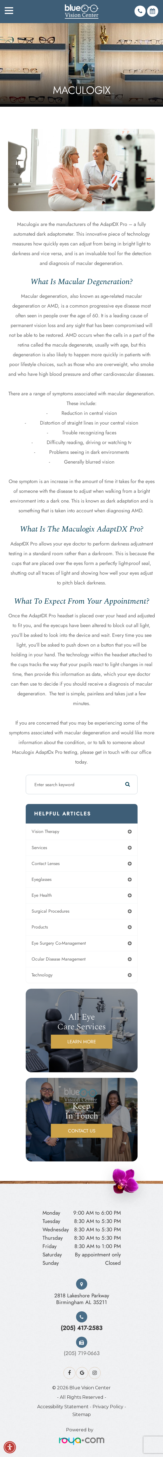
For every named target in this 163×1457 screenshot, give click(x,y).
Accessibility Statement (63, 1406)
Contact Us (81, 1130)
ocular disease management (59, 959)
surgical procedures (50, 911)
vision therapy (45, 831)
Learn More (81, 1041)
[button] (10, 1447)
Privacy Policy (108, 1406)
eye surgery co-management (59, 943)
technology (42, 975)
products (40, 927)
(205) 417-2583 (81, 1328)
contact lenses (46, 863)
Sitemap (81, 1414)
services (39, 847)
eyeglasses (41, 879)
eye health (42, 895)
